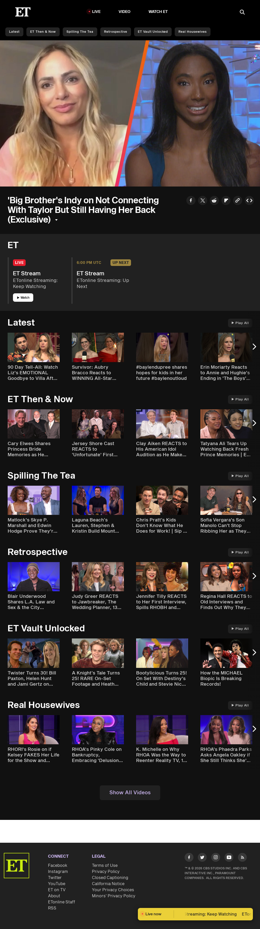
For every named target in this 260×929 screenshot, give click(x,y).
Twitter (55, 878)
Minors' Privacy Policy (113, 896)
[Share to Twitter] (203, 201)
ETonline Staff (61, 902)
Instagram (58, 872)
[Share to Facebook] (191, 201)
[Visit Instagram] (215, 858)
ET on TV (57, 890)
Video (125, 12)
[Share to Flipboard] (226, 201)
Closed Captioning (110, 878)
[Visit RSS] (242, 858)
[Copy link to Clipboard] (238, 201)
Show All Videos (130, 793)
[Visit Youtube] (228, 858)
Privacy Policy (106, 872)
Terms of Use (105, 866)
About (54, 896)
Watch (23, 297)
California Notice (108, 884)
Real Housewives (192, 31)
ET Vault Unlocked (153, 31)
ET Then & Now (43, 31)
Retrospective (115, 31)
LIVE (96, 12)
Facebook (57, 866)
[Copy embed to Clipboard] (249, 201)
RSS (52, 908)
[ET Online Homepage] (22, 12)
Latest (14, 31)
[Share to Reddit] (214, 201)
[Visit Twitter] (202, 858)
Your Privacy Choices (113, 890)
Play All (240, 323)
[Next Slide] (253, 349)
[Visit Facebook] (189, 858)
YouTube (56, 884)
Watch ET (158, 12)
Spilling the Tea (80, 31)
